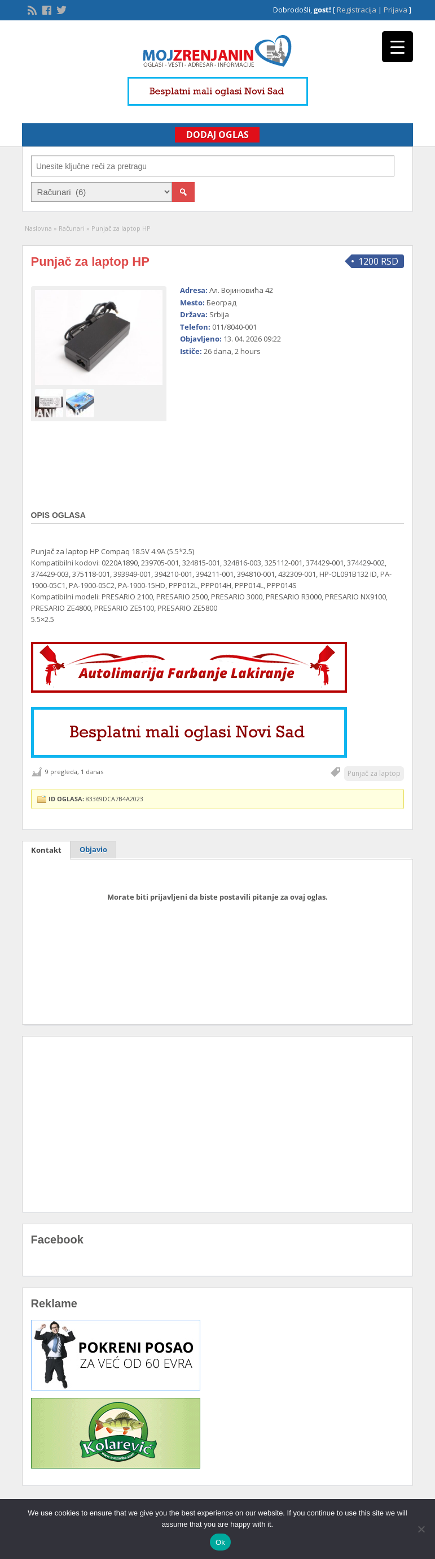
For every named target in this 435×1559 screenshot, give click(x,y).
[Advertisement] (254, 428)
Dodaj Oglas (217, 134)
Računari (72, 228)
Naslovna (38, 228)
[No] (421, 1529)
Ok (220, 1542)
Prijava (395, 10)
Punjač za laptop (374, 773)
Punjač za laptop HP (90, 261)
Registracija (356, 10)
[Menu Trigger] (397, 46)
